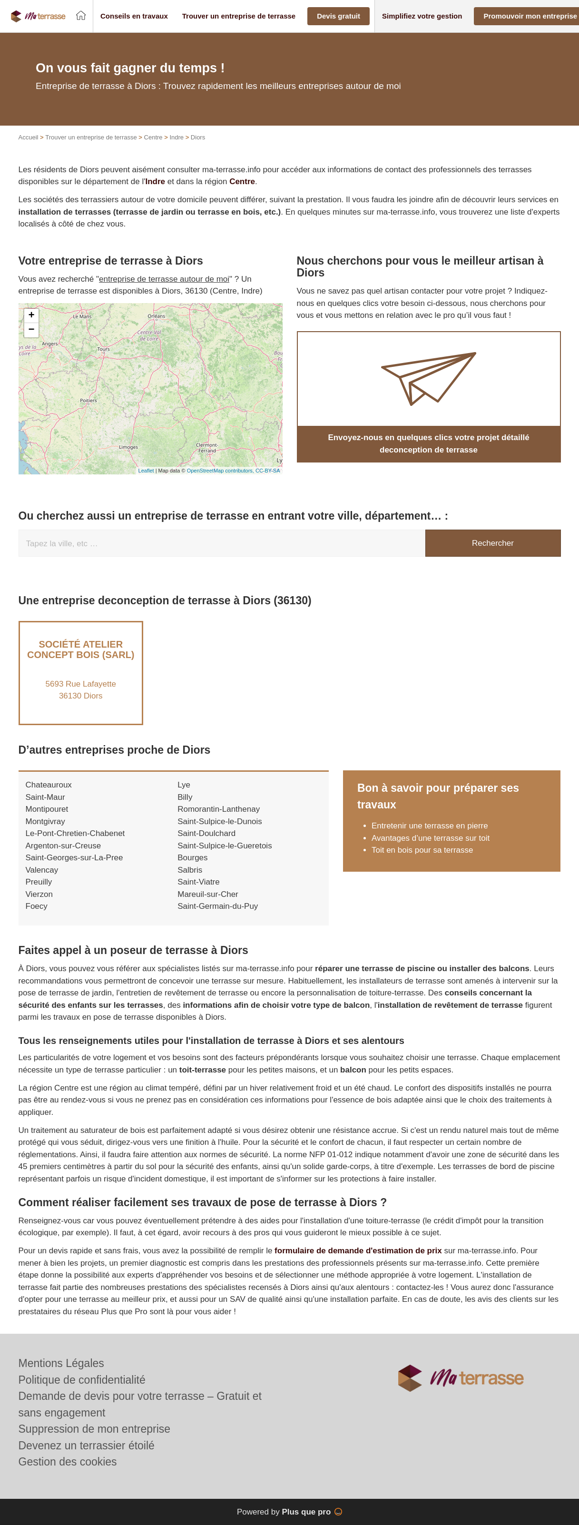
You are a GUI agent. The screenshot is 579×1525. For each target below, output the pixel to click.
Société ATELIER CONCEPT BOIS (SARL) (81, 649)
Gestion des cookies (68, 1462)
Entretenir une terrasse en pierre (430, 825)
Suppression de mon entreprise (95, 1429)
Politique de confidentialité (82, 1380)
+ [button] (31, 316)
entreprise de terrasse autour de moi (164, 279)
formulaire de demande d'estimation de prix (358, 1250)
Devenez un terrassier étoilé (87, 1445)
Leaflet (146, 470)
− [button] (31, 330)
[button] (134, 16)
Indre (176, 137)
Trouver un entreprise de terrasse (91, 137)
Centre (153, 137)
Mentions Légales (61, 1363)
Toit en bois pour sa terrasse (422, 850)
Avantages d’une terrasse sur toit (431, 838)
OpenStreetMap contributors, (221, 470)
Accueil (29, 137)
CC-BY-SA (267, 470)
